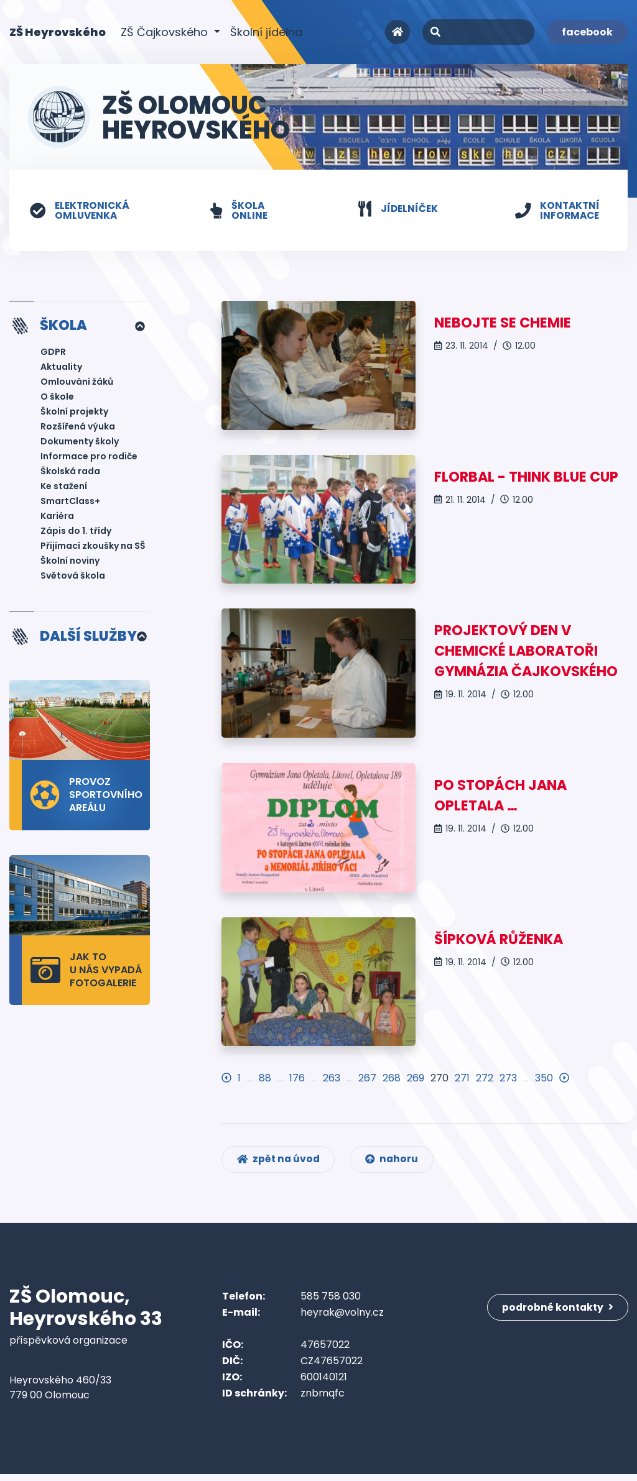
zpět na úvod (279, 1165)
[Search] (478, 32)
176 (297, 1081)
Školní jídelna (266, 32)
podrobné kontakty (559, 1310)
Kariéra (57, 517)
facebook (587, 32)
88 (265, 1081)
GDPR (53, 353)
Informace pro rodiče (88, 457)
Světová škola (72, 577)
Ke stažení (63, 487)
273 (508, 1081)
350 (544, 1081)
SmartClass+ (70, 502)
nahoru (395, 1165)
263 (331, 1081)
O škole (57, 398)
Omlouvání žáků (76, 383)
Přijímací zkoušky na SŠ (93, 547)
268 (392, 1081)
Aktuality (61, 368)
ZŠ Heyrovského (57, 31)
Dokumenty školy (79, 442)
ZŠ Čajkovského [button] (166, 32)
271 (462, 1081)
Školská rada (70, 472)
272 (484, 1081)
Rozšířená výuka (77, 427)
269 (415, 1081)
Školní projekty (74, 412)
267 (367, 1081)
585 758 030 (330, 1303)
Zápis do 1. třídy (75, 532)
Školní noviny (70, 562)
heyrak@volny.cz (342, 1319)
